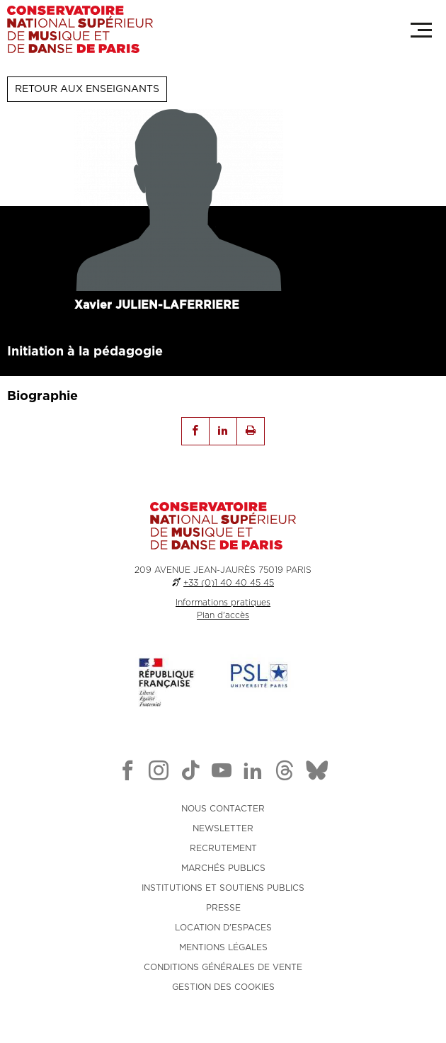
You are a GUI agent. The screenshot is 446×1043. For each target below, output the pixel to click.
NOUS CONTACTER (223, 808)
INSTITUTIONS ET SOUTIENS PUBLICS (223, 888)
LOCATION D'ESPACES (223, 927)
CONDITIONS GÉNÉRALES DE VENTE (223, 967)
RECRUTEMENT (223, 848)
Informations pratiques (223, 602)
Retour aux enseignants (87, 89)
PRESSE (223, 908)
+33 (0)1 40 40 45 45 (228, 583)
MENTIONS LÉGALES (223, 947)
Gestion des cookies (223, 987)
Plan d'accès (223, 615)
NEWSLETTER (223, 828)
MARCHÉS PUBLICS (223, 868)
